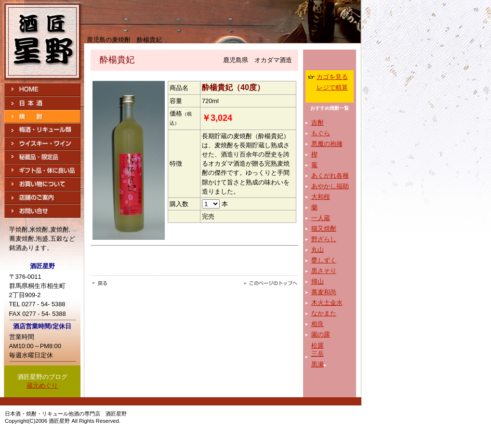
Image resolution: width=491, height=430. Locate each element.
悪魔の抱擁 (327, 143)
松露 (317, 345)
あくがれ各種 (330, 175)
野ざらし (323, 239)
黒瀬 (317, 364)
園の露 (320, 334)
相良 (317, 323)
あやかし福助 (330, 186)
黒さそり (323, 270)
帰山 (317, 281)
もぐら (320, 133)
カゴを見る (332, 76)
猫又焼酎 (323, 228)
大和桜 (320, 196)
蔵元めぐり (42, 385)
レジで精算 (332, 87)
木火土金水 (327, 302)
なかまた (323, 313)
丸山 (317, 249)
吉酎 (317, 122)
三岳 (317, 353)
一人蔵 (320, 218)
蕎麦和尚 (323, 292)
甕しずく (323, 260)
